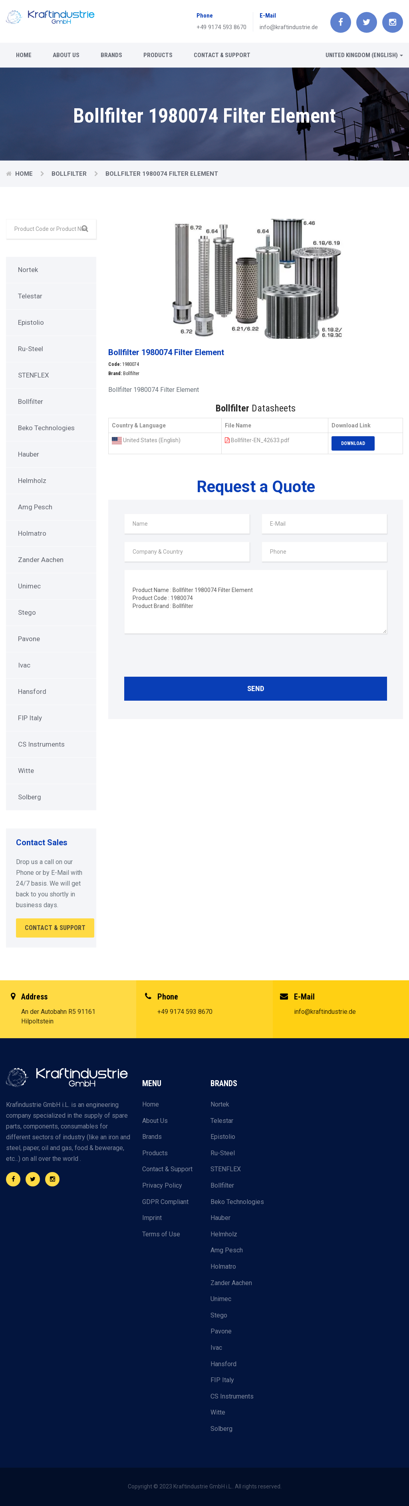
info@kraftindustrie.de (289, 27)
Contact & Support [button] (55, 928)
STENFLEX (33, 375)
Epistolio (31, 322)
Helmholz (32, 481)
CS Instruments (41, 744)
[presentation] (185, 657)
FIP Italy (30, 718)
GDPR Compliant (165, 1202)
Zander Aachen (41, 560)
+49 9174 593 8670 (221, 27)
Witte (26, 771)
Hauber (28, 454)
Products (158, 55)
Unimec (29, 586)
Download (353, 443)
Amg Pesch (35, 507)
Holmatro (32, 533)
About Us (66, 55)
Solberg (29, 797)
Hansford (32, 691)
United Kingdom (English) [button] (364, 55)
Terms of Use (161, 1234)
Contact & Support (222, 55)
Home (24, 55)
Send (255, 688)
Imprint (152, 1218)
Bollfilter (70, 173)
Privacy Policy (162, 1185)
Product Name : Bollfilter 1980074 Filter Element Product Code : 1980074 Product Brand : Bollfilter (255, 602)
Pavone (29, 639)
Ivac (24, 665)
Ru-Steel (30, 349)
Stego (27, 612)
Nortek (28, 270)
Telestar (30, 296)
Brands (111, 55)
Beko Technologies (46, 428)
